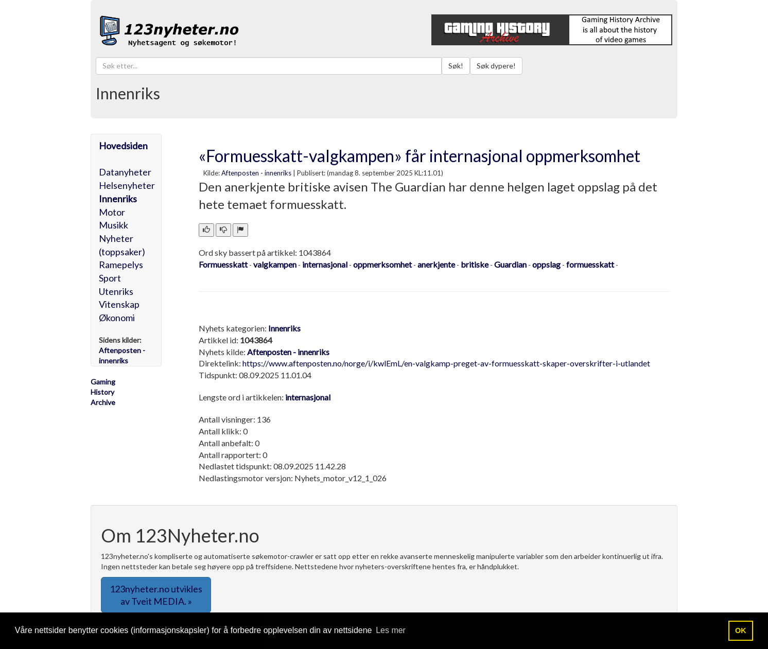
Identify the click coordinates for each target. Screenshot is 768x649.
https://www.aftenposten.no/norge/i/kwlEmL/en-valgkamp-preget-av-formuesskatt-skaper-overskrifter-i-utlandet (446, 363)
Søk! (455, 65)
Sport (110, 278)
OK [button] (740, 630)
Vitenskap (119, 304)
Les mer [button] (391, 630)
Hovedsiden (123, 145)
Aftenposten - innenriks (256, 173)
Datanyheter (125, 172)
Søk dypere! (496, 65)
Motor (112, 212)
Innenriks (118, 198)
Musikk (113, 225)
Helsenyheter (127, 185)
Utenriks (116, 291)
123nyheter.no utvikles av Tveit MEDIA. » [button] (156, 595)
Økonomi (117, 317)
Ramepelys (121, 264)
